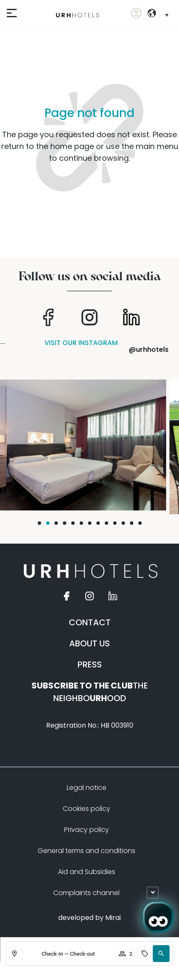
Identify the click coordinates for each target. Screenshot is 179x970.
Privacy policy (86, 829)
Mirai (113, 917)
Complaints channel (86, 893)
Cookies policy (86, 808)
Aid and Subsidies (86, 872)
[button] (161, 953)
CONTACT (90, 622)
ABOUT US (89, 643)
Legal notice (86, 787)
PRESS (90, 664)
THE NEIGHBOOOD (89, 692)
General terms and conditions (86, 851)
